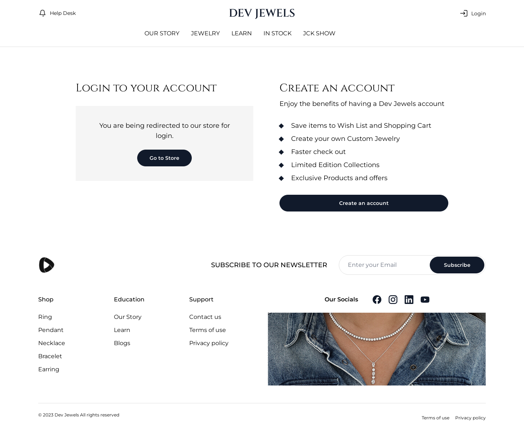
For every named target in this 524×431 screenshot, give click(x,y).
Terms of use (207, 330)
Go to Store (164, 158)
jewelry (205, 33)
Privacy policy (209, 343)
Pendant (51, 330)
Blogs (122, 343)
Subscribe (457, 265)
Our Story (161, 33)
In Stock (277, 33)
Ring (45, 316)
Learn (241, 33)
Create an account (364, 203)
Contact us (205, 316)
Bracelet (50, 356)
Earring (48, 369)
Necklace (51, 343)
